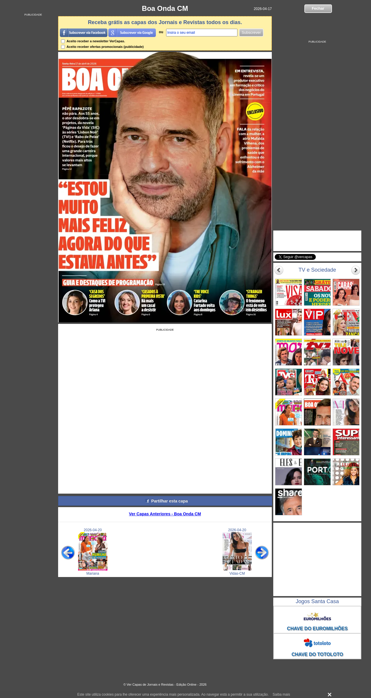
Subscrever (251, 32)
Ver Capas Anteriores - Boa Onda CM (165, 514)
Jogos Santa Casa (317, 601)
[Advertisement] (33, 104)
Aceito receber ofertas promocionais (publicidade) (102, 46)
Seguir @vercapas (338, 260)
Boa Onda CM (165, 8)
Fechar (318, 8)
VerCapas (293, 236)
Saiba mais (281, 694)
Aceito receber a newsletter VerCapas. (93, 41)
